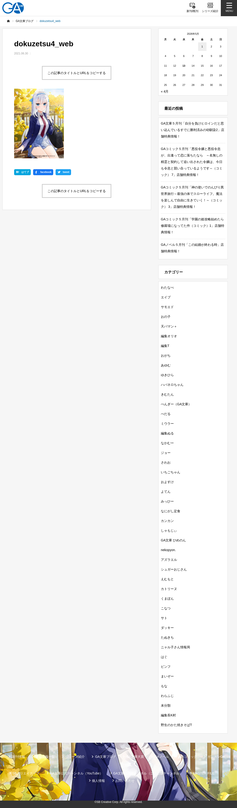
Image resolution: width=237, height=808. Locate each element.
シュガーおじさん (174, 569)
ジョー (166, 453)
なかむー (167, 443)
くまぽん (167, 598)
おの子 (166, 316)
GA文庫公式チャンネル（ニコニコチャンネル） (148, 773)
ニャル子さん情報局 (175, 647)
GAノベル (161, 756)
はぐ (164, 657)
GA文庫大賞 (135, 756)
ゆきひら (167, 375)
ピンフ (166, 666)
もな (164, 686)
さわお (166, 462)
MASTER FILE (203, 773)
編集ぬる (167, 433)
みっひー (167, 501)
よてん (166, 491)
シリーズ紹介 (75, 756)
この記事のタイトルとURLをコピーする (76, 73)
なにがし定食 (170, 511)
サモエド (167, 307)
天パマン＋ (169, 326)
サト (164, 618)
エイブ (166, 297)
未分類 (166, 705)
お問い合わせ (125, 781)
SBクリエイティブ (25, 773)
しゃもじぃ (169, 530)
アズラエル (169, 560)
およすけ (167, 482)
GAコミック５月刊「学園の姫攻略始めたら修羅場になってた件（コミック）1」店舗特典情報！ (192, 225)
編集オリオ (169, 336)
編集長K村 (168, 715)
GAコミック (188, 756)
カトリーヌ (169, 589)
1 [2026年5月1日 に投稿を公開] (202, 46)
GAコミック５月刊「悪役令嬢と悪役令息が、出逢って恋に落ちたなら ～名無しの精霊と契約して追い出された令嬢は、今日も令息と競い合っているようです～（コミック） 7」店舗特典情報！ (191, 162)
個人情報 (98, 781)
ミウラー (167, 423)
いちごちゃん (170, 472)
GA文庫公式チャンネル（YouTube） (76, 773)
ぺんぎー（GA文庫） (176, 404)
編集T (165, 346)
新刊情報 (18, 756)
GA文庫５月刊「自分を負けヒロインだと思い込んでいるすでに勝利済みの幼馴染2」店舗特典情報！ (192, 130)
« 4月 (164, 91)
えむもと (167, 579)
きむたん (167, 394)
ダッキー (167, 628)
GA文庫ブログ (105, 756)
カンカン (167, 521)
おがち (166, 355)
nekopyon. (168, 550)
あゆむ (166, 365)
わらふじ (167, 696)
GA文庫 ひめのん (173, 540)
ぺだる (166, 414)
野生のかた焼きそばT (176, 725)
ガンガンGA (216, 756)
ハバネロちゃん (172, 385)
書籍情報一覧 (45, 756)
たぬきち (167, 637)
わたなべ (167, 287)
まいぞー (167, 676)
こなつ (166, 608)
